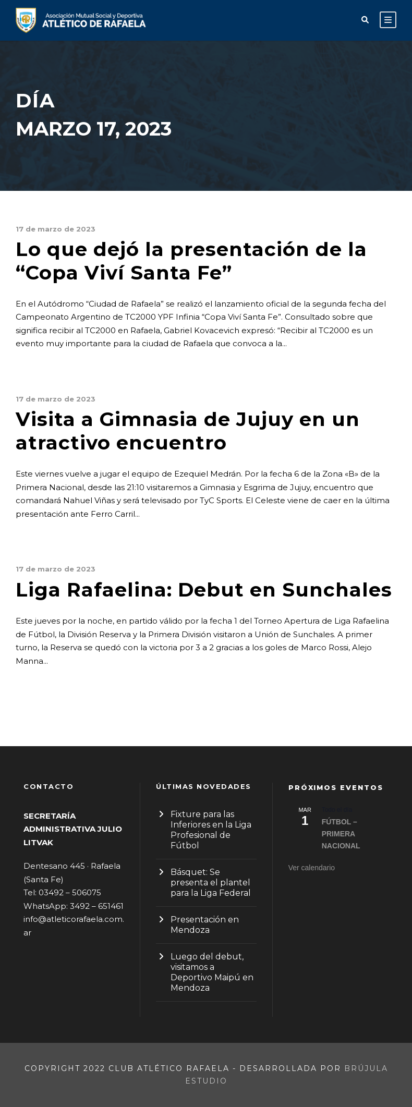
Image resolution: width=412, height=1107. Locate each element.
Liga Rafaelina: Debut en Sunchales (204, 589)
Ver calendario (311, 867)
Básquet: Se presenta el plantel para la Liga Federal (211, 882)
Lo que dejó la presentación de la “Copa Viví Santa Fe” (191, 260)
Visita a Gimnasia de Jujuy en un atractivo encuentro (188, 430)
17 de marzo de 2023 (55, 229)
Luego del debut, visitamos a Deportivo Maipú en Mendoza (212, 972)
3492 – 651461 (97, 906)
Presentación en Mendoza (205, 925)
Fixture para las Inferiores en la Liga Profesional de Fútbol (211, 829)
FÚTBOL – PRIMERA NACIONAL (341, 833)
